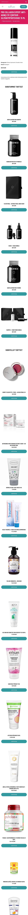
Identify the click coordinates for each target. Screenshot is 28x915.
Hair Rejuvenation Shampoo (14, 119)
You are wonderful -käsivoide (14, 581)
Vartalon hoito (16, 21)
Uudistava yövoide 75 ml (14, 684)
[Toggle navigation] (2, 6)
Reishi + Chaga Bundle (14, 246)
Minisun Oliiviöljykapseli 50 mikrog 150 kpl (14, 881)
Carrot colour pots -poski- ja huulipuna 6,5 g (14, 392)
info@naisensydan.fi (4, 1)
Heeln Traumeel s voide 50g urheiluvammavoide (14, 529)
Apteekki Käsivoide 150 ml (14, 735)
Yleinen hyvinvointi (6, 21)
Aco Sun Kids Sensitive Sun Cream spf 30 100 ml (14, 632)
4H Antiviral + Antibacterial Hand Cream (14, 203)
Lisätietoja (14, 71)
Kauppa (23, 6)
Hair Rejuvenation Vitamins (14, 288)
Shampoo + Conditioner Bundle (14, 330)
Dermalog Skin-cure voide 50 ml (14, 487)
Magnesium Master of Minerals (14, 161)
